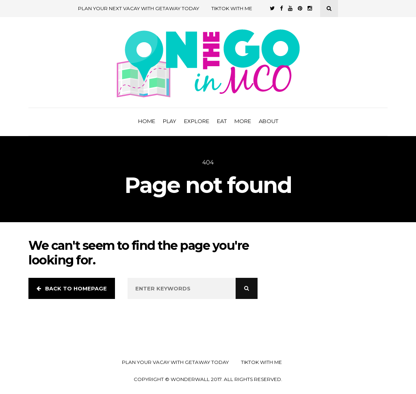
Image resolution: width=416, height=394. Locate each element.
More (242, 121)
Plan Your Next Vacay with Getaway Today (138, 8)
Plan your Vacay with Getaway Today (175, 362)
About (268, 121)
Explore (196, 121)
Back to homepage (72, 288)
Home (146, 121)
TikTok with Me (231, 8)
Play (169, 121)
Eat (222, 121)
